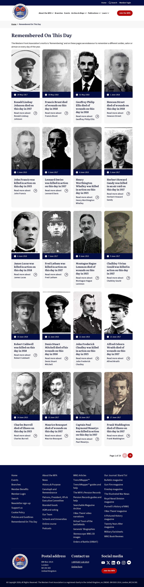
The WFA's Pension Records (87, 492)
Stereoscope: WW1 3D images (84, 535)
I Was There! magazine (115, 511)
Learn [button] (104, 13)
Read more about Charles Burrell (25, 437)
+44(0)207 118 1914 (80, 561)
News (45, 480)
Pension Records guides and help (87, 499)
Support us (17, 508)
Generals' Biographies (84, 529)
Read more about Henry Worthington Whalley (87, 200)
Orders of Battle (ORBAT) (85, 542)
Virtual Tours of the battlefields (83, 522)
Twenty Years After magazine (113, 525)
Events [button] (67, 13)
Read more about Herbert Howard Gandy (118, 196)
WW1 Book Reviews (113, 536)
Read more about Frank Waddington (118, 437)
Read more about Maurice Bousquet (56, 437)
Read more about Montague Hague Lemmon (87, 280)
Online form (76, 566)
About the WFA (49, 475)
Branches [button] (59, 13)
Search (114, 2)
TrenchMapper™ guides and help (87, 486)
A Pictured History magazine (113, 517)
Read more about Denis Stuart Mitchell (56, 361)
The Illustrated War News (116, 494)
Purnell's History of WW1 (116, 506)
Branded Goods (50, 505)
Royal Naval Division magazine (114, 500)
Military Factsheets (113, 531)
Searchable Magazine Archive (84, 506)
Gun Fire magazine (113, 484)
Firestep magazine (113, 489)
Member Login (18, 494)
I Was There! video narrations (82, 514)
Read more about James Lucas (25, 276)
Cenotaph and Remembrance (49, 491)
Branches (16, 484)
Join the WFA (124, 13)
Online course (49, 524)
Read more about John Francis (25, 192)
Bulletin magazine (113, 480)
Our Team (47, 514)
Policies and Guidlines (22, 517)
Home (103, 2)
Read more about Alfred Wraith (118, 360)
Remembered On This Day (24, 521)
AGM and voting (50, 510)
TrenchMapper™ (81, 480)
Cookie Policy (18, 512)
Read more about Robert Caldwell (25, 356)
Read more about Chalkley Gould (118, 279)
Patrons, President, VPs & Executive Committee (55, 499)
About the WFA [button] (45, 13)
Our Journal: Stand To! (115, 475)
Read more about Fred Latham (56, 276)
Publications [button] (93, 13)
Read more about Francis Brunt (56, 115)
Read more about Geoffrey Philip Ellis (87, 118)
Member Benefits (19, 489)
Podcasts (46, 528)
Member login (125, 2)
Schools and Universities (54, 519)
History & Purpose (51, 484)
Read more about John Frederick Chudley (87, 361)
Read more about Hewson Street (118, 115)
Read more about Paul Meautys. (87, 440)
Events (14, 480)
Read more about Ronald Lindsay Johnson (25, 116)
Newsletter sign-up (21, 503)
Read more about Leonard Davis (56, 192)
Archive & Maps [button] (77, 13)
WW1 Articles (79, 475)
